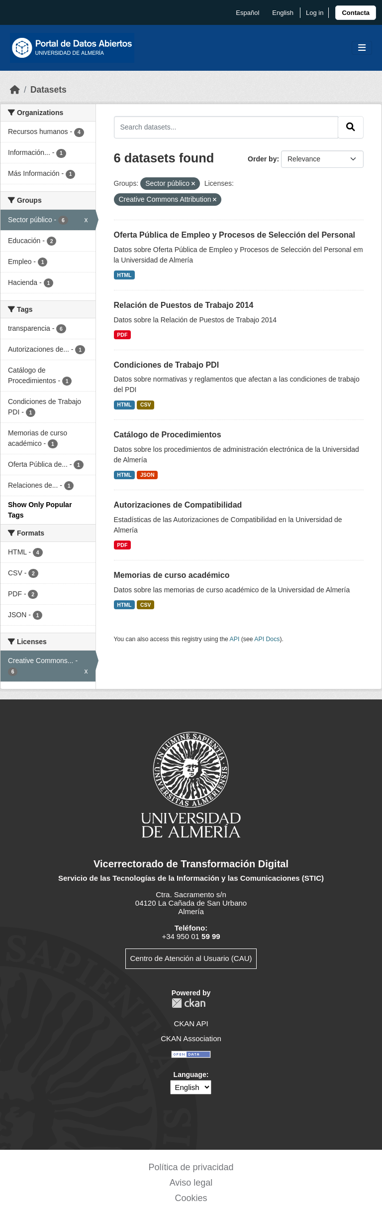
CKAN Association (191, 1038)
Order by (262, 159)
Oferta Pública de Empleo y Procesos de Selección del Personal (235, 235)
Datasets (48, 90)
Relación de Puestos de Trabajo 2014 (184, 305)
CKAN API (191, 1023)
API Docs (267, 639)
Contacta (356, 12)
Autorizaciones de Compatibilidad (178, 505)
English (282, 12)
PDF (122, 335)
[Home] (15, 90)
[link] (355, 12)
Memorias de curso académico (172, 575)
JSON (147, 475)
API (235, 639)
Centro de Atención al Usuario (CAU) (191, 958)
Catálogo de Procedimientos (167, 434)
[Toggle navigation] (362, 48)
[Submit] (351, 127)
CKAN (188, 1003)
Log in (314, 12)
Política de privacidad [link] (190, 1167)
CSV (145, 404)
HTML (124, 275)
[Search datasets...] (226, 127)
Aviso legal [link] (191, 1183)
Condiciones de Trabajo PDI (166, 365)
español (247, 12)
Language (190, 1075)
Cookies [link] (191, 1198)
